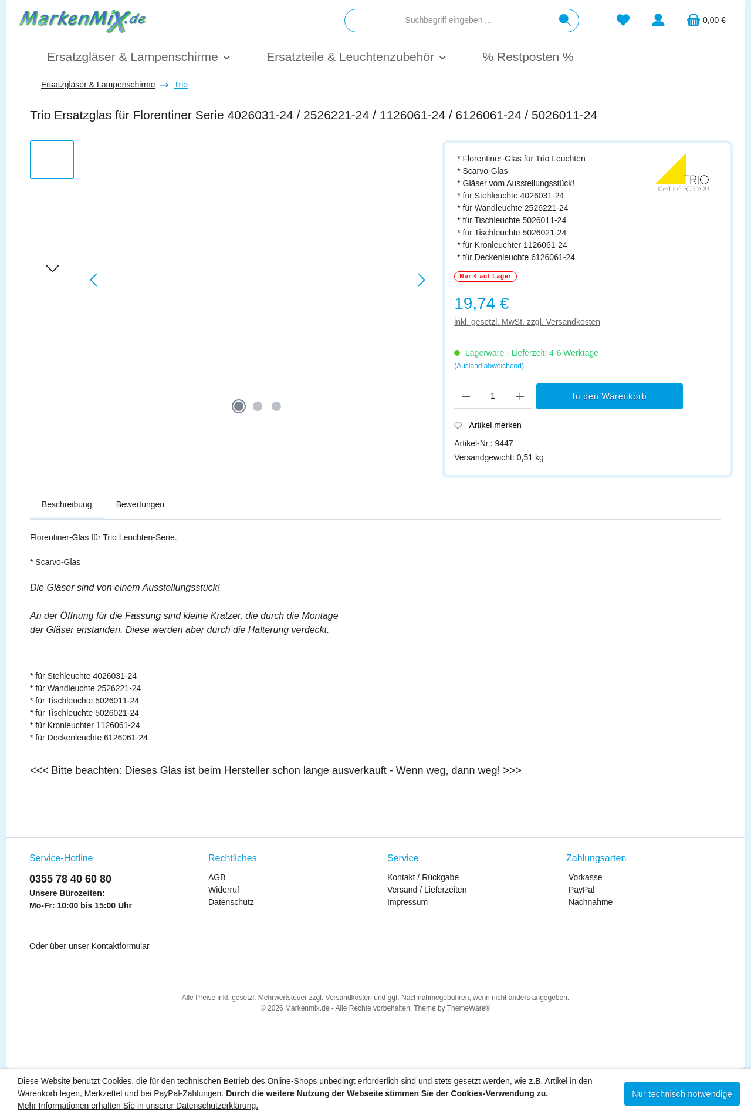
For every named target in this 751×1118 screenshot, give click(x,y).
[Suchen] (565, 20)
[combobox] (448, 20)
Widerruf (223, 889)
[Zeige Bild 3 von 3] (276, 406)
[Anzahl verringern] (466, 396)
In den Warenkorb (610, 396)
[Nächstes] (421, 280)
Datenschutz (231, 902)
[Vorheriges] (94, 280)
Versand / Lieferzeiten (426, 889)
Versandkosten (349, 998)
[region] (230, 279)
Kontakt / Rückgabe (423, 877)
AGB (217, 877)
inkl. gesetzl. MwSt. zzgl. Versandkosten (527, 321)
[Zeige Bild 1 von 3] (238, 406)
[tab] (67, 505)
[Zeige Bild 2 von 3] (257, 406)
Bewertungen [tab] (140, 504)
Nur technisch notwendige (682, 1094)
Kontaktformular (121, 946)
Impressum (407, 902)
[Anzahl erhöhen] (520, 396)
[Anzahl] (493, 396)
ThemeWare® (468, 1008)
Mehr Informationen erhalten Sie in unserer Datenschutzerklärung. (138, 1105)
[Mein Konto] (658, 20)
